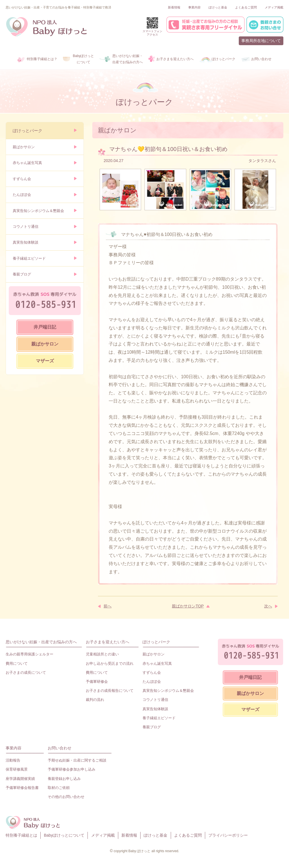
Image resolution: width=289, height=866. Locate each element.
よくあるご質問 (246, 7)
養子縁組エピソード (29, 258)
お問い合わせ (59, 748)
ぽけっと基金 (218, 7)
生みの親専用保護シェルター (29, 654)
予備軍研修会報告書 (22, 788)
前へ (107, 606)
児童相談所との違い (102, 654)
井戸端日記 (45, 327)
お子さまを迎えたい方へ (107, 642)
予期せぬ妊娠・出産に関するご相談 (77, 760)
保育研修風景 (17, 769)
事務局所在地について (261, 40)
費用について (17, 663)
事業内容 (194, 7)
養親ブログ (22, 274)
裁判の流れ (95, 699)
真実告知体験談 (25, 242)
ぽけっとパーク (27, 130)
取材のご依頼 (59, 788)
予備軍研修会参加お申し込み (71, 769)
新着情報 (174, 7)
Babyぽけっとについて (64, 835)
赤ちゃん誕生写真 (27, 163)
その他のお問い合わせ (66, 797)
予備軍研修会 (97, 681)
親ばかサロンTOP (188, 606)
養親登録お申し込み (64, 779)
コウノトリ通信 (25, 226)
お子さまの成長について (26, 672)
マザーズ (45, 360)
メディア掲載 (274, 7)
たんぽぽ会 (22, 195)
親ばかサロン (24, 147)
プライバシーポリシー (228, 835)
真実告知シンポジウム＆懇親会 (38, 211)
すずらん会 (22, 179)
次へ (268, 606)
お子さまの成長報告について (109, 690)
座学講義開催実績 (20, 779)
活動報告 (13, 760)
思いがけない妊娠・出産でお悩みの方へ (41, 642)
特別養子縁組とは (21, 835)
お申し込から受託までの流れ (109, 663)
